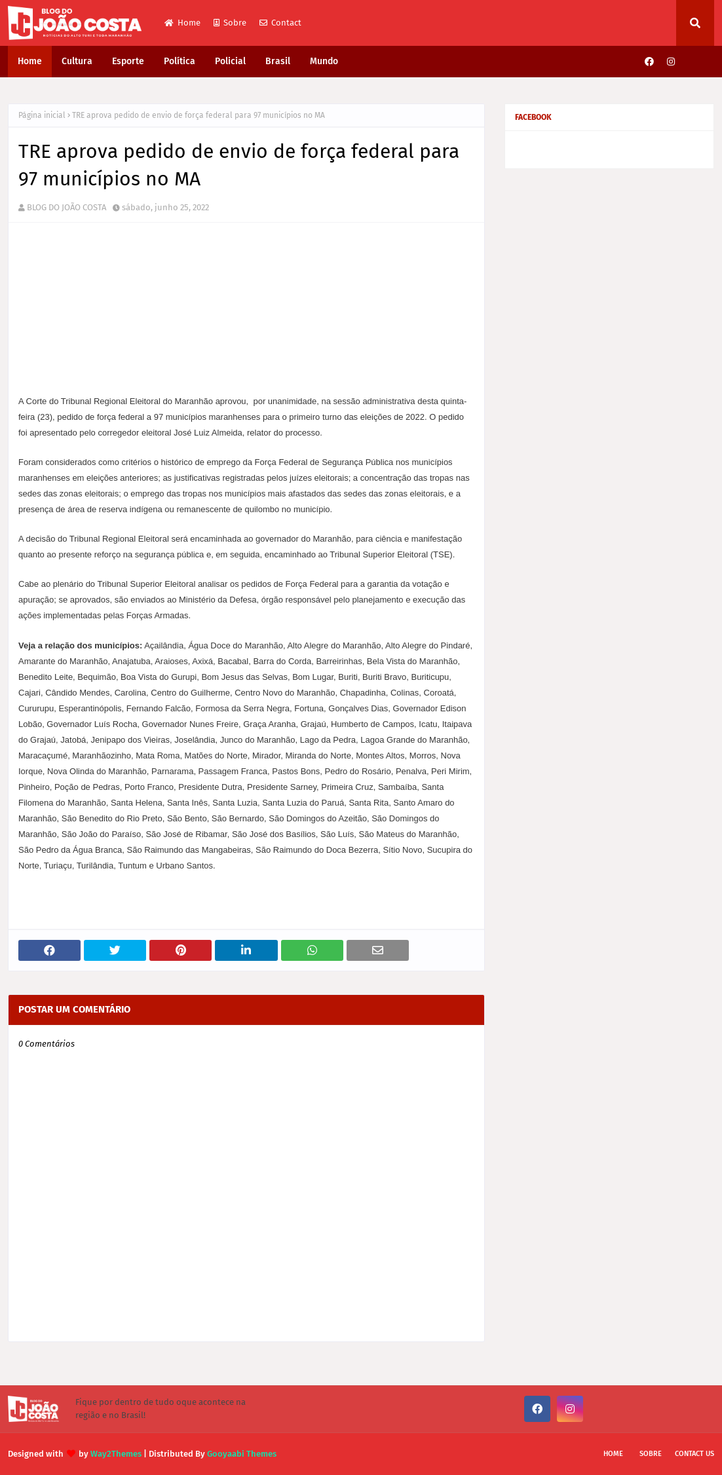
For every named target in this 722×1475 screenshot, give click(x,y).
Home (182, 23)
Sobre (230, 23)
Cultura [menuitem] (77, 61)
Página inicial (42, 115)
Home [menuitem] (30, 61)
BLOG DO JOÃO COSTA (66, 207)
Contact (280, 23)
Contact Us (694, 1453)
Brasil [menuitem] (277, 61)
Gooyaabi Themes (241, 1454)
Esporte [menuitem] (128, 61)
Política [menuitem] (179, 61)
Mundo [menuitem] (324, 61)
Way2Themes (116, 1454)
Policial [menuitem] (230, 61)
